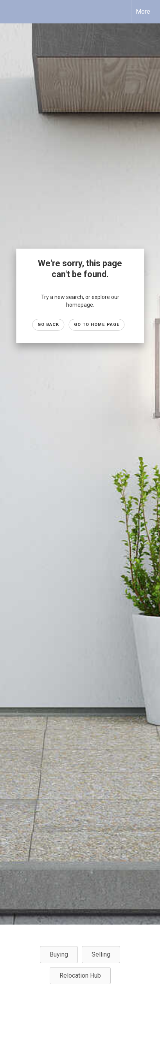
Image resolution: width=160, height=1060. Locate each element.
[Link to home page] (13, 11)
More (143, 11)
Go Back (48, 324)
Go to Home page (97, 324)
